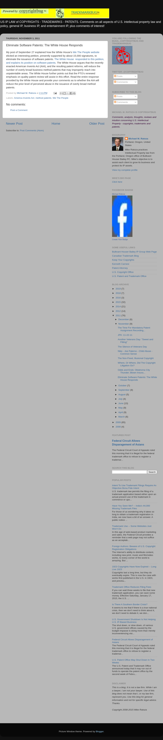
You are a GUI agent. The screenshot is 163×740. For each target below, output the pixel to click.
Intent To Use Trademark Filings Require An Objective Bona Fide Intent (134, 486)
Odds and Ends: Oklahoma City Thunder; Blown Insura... (134, 371)
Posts (118, 76)
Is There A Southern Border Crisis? (129, 604)
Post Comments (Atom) (32, 130)
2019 (118, 288)
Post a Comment (19, 110)
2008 (118, 426)
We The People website (86, 52)
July (120, 399)
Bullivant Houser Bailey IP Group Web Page (134, 251)
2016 (118, 297)
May (120, 407)
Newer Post (14, 123)
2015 (118, 302)
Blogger (100, 731)
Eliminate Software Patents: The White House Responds (137, 378)
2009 (118, 422)
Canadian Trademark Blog (125, 256)
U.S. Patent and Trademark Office (129, 276)
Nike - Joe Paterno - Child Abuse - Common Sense (135, 352)
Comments (121, 82)
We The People (60, 98)
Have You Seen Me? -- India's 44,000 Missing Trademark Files (131, 507)
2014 (118, 306)
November (124, 324)
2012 (118, 311)
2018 (118, 293)
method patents (43, 98)
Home (56, 123)
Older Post (96, 123)
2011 (118, 315)
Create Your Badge (120, 239)
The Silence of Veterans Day (132, 346)
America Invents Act (24, 98)
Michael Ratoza (118, 194)
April (121, 412)
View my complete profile (125, 170)
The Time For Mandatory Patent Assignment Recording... (134, 329)
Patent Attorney (120, 268)
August (122, 394)
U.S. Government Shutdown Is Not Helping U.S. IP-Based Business (134, 620)
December (124, 319)
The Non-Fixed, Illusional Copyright (136, 358)
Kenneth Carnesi (120, 264)
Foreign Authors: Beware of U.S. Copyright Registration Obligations (133, 547)
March (121, 416)
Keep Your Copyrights (123, 260)
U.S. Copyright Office (123, 272)
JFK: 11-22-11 (125, 335)
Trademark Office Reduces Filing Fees (131, 587)
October (122, 385)
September (124, 390)
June (121, 403)
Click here (117, 182)
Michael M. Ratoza (138, 138)
